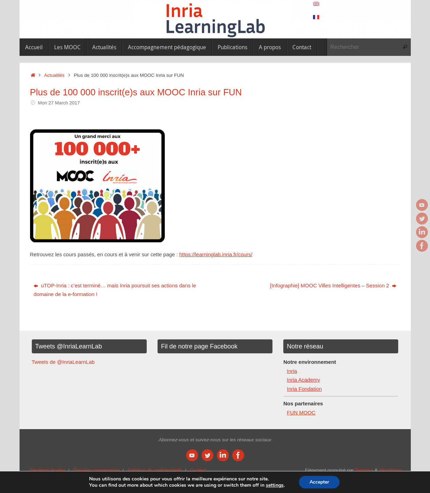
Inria (292, 371)
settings (275, 485)
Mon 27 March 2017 (59, 102)
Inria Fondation (304, 389)
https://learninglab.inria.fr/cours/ (215, 254)
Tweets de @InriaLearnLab (63, 362)
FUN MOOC (301, 412)
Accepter (319, 482)
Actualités (54, 75)
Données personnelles (96, 470)
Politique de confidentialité (154, 470)
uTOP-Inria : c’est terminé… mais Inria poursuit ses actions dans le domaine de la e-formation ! (115, 289)
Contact (198, 470)
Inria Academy (303, 380)
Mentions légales (47, 470)
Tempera (364, 470)
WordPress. (391, 470)
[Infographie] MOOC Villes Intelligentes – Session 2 (333, 285)
